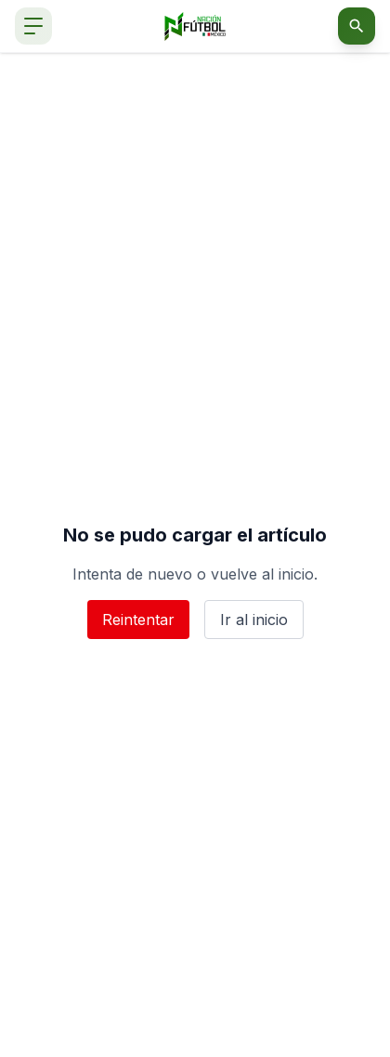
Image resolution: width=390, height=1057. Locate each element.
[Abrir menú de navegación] (33, 26)
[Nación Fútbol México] (195, 26)
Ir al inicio (254, 619)
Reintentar (138, 619)
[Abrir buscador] (356, 26)
